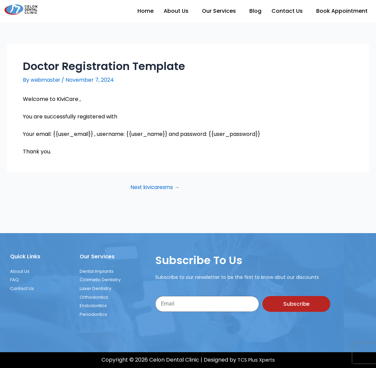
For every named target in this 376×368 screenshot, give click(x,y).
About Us (176, 11)
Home (145, 11)
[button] (178, 11)
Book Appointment (342, 11)
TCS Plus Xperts (256, 360)
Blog (255, 11)
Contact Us (287, 11)
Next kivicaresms (153, 187)
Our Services (219, 11)
